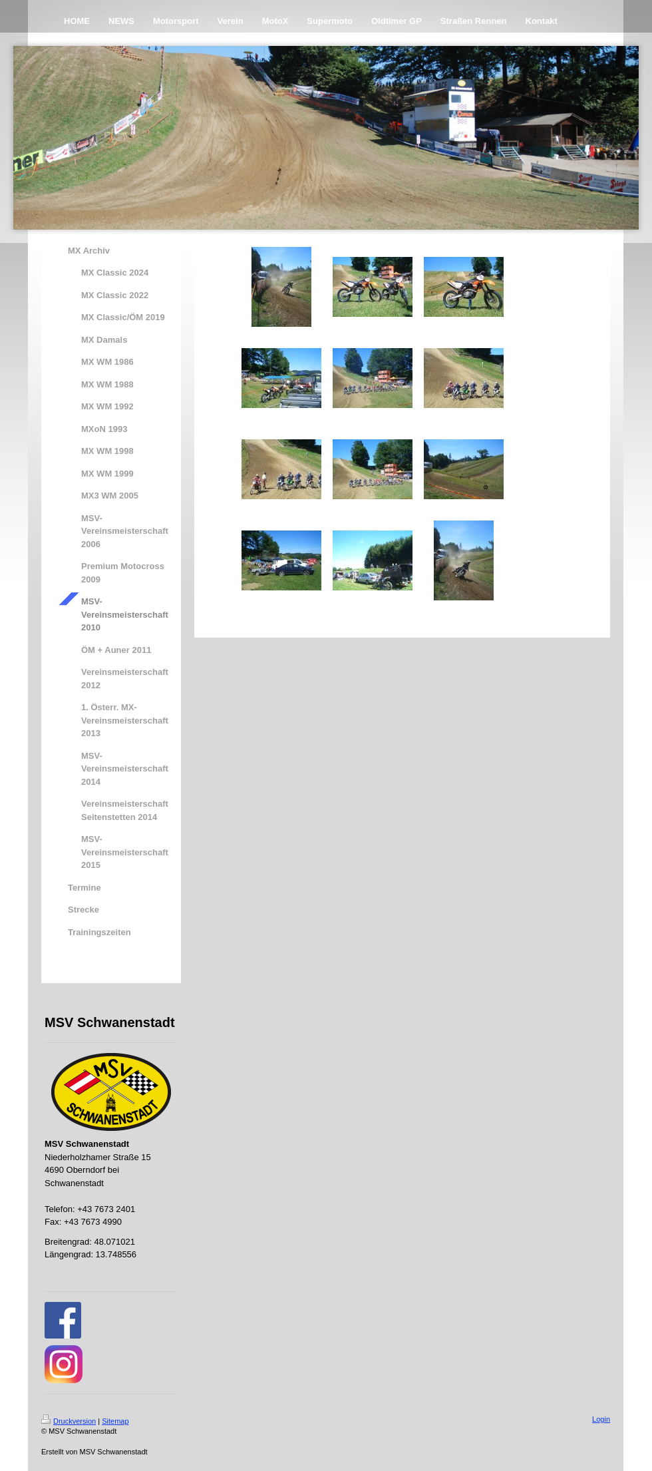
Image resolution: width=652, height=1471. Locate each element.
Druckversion (68, 1421)
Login (601, 1419)
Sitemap (115, 1421)
